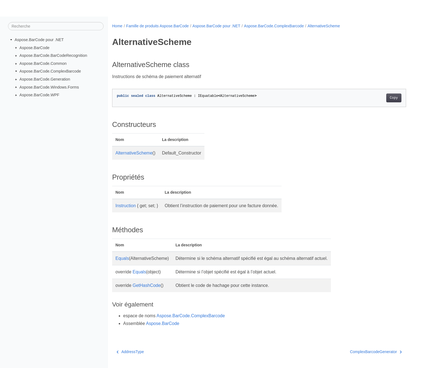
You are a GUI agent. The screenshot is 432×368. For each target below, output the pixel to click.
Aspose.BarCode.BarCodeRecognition (53, 55)
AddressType (130, 352)
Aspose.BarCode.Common (43, 63)
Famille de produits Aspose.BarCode (157, 26)
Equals (122, 258)
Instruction (125, 205)
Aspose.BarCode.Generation (45, 79)
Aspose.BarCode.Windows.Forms (49, 87)
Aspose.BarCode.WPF (40, 95)
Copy (394, 98)
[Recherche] (56, 26)
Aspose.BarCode (35, 47)
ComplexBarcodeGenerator (376, 352)
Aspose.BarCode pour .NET (39, 40)
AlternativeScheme (323, 26)
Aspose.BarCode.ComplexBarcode (50, 71)
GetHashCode (146, 285)
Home (117, 26)
